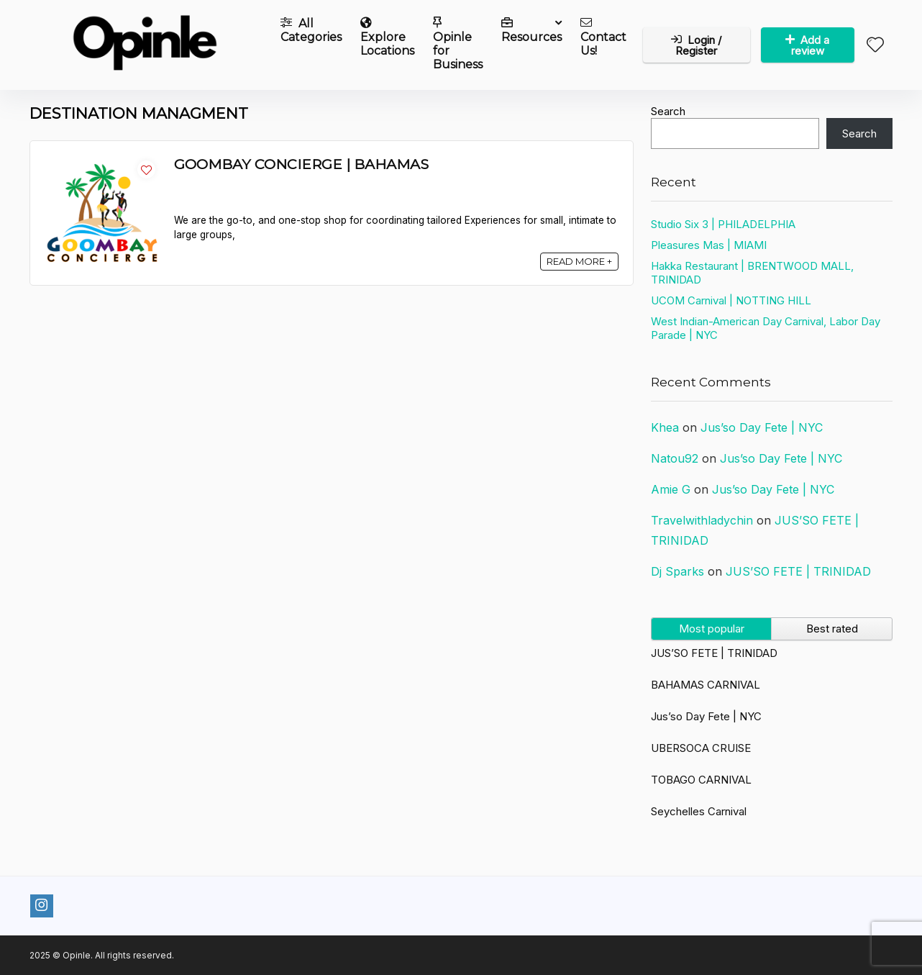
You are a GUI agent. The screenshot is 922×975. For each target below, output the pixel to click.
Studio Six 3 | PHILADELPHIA (723, 224)
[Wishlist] (875, 45)
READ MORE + (579, 261)
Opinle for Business (458, 44)
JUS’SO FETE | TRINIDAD (798, 571)
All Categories (311, 30)
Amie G (670, 489)
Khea (665, 427)
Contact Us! (603, 37)
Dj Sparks (677, 571)
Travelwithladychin (702, 520)
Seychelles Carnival (699, 811)
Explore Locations (387, 37)
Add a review (807, 45)
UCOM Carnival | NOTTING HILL (731, 300)
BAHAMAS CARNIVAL (705, 684)
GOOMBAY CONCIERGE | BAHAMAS (301, 164)
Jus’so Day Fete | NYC (761, 427)
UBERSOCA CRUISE (701, 748)
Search (668, 111)
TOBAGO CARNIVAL (701, 779)
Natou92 (674, 458)
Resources (531, 30)
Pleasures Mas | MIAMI (709, 245)
